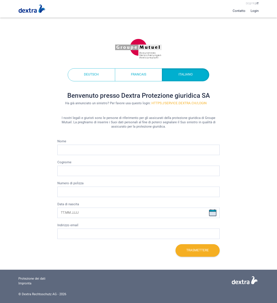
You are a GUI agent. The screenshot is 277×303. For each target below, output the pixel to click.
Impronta (24, 283)
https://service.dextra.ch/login (179, 103)
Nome (61, 141)
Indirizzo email (67, 225)
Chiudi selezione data (212, 212)
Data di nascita (68, 204)
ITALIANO (186, 74)
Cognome (64, 162)
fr (252, 3)
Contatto (239, 11)
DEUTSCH (91, 74)
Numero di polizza (70, 183)
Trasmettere (197, 250)
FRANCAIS (138, 74)
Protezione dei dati (31, 279)
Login (255, 11)
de (247, 3)
